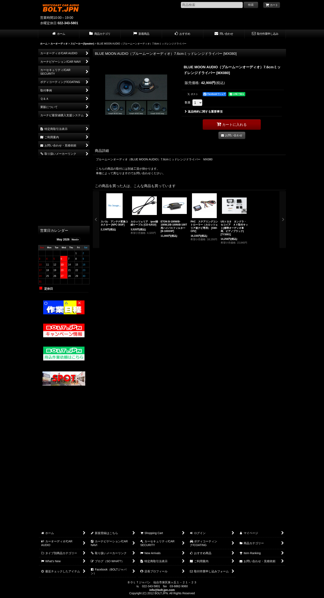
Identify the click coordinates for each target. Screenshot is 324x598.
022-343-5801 (67, 23)
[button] (96, 219)
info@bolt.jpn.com (162, 590)
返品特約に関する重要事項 (204, 111)
